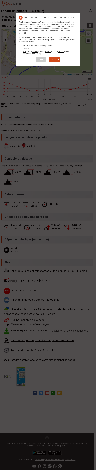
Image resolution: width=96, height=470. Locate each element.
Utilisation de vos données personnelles (39, 46)
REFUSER (40, 60)
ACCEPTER (55, 60)
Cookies (26, 48)
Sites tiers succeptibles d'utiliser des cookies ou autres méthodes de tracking (46, 52)
